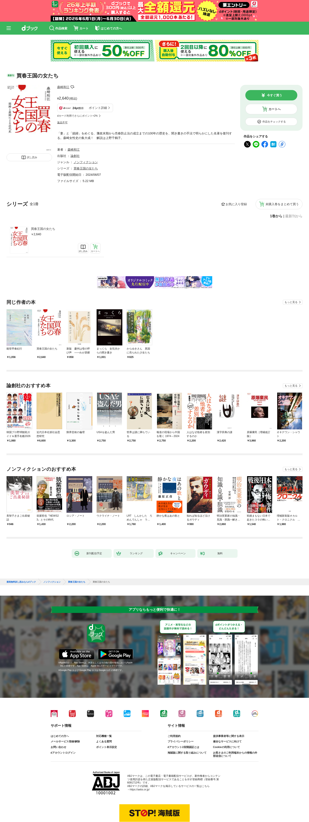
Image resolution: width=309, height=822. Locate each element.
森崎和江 (63, 87)
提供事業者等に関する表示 (228, 736)
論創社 (75, 156)
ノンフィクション (86, 162)
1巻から (276, 216)
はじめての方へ (60, 736)
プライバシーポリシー (181, 741)
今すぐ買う (274, 95)
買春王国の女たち (43, 228)
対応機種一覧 (104, 736)
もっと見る (291, 302)
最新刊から (294, 216)
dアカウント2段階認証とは (183, 747)
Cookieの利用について (226, 747)
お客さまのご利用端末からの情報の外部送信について (235, 754)
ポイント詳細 (98, 108)
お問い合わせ (58, 747)
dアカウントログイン (63, 752)
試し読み (32, 157)
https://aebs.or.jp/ (140, 789)
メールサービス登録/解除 (65, 741)
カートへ (275, 109)
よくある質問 (104, 741)
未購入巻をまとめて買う (282, 204)
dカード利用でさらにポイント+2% (77, 115)
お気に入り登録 (236, 204)
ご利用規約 (174, 736)
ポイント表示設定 (106, 747)
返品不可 (62, 122)
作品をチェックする (274, 121)
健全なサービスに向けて (227, 741)
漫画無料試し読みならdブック (21, 582)
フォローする (72, 87)
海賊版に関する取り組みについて (187, 752)
